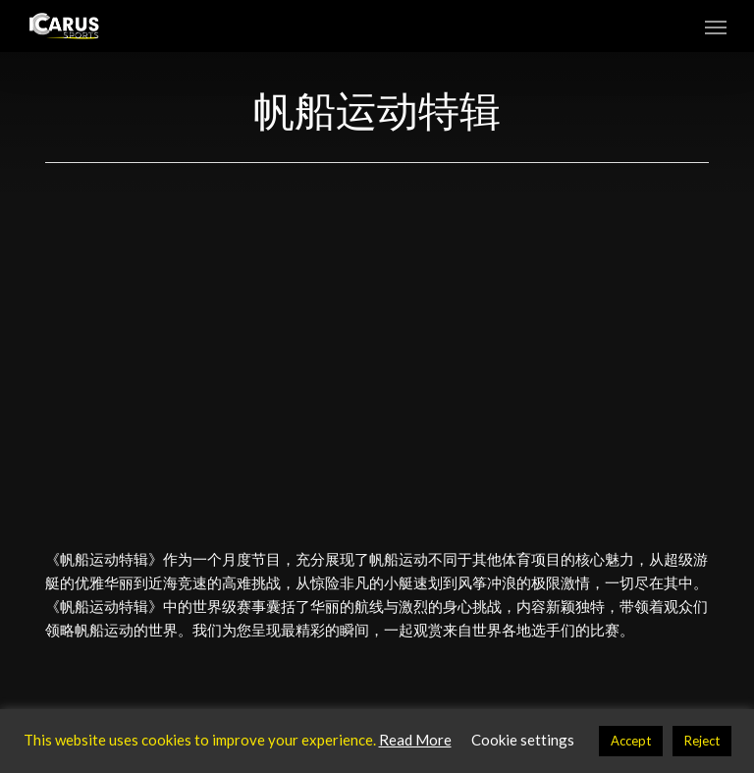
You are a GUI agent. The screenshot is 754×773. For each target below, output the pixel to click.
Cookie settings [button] (522, 739)
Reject (702, 740)
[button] (716, 26)
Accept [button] (631, 740)
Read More (415, 739)
